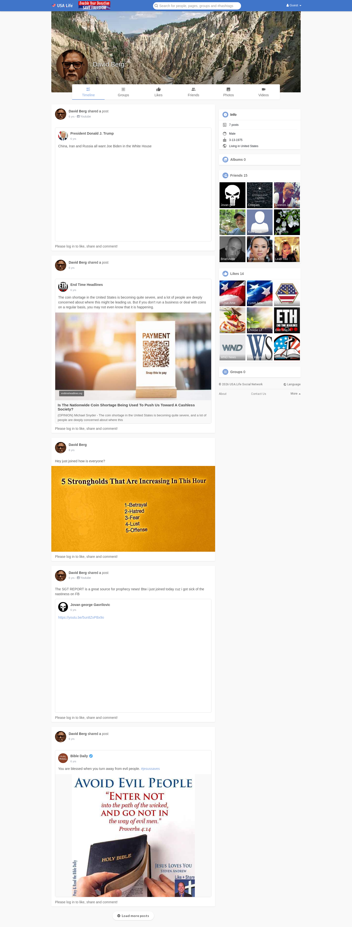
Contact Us (258, 393)
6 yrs (72, 116)
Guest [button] (293, 5)
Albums (236, 160)
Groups (236, 372)
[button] (197, 5)
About (223, 393)
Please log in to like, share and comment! (86, 246)
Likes (234, 274)
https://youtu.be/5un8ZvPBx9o (81, 617)
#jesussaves (150, 769)
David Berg (108, 64)
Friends (236, 175)
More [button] (296, 393)
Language (292, 384)
